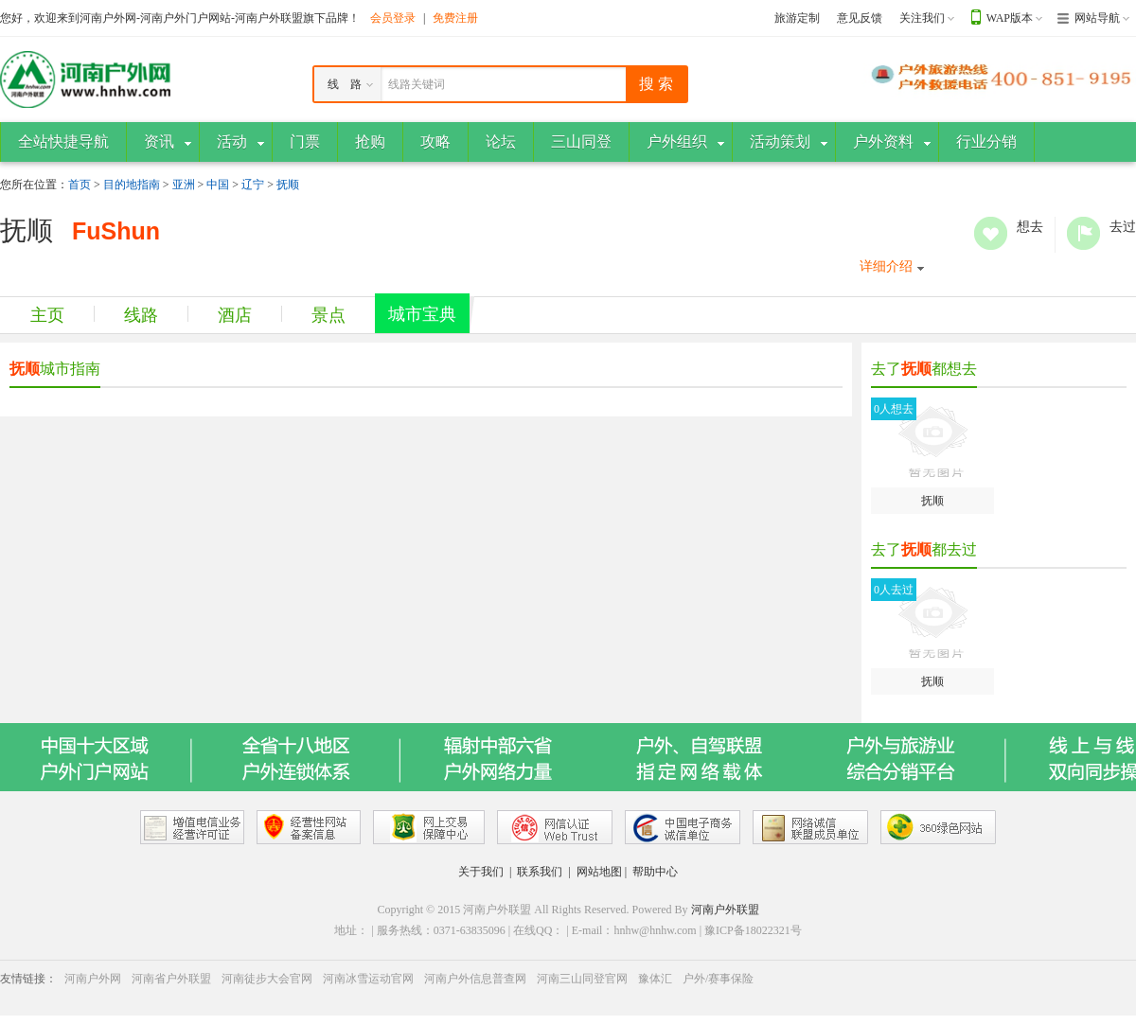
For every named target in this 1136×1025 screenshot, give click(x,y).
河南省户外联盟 (171, 978)
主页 (47, 315)
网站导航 (1097, 18)
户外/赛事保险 (718, 978)
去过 (1083, 233)
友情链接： (28, 978)
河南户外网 (92, 978)
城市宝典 (422, 314)
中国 (217, 184)
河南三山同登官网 (582, 978)
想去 (990, 233)
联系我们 (539, 871)
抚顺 (287, 184)
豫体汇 (655, 978)
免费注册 (455, 18)
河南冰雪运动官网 (368, 978)
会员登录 (393, 18)
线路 (141, 315)
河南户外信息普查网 (475, 978)
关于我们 (481, 871)
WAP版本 (1009, 18)
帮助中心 (655, 871)
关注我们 (922, 18)
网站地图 (599, 871)
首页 (79, 184)
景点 (328, 315)
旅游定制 (797, 18)
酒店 (235, 315)
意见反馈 (859, 18)
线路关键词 (416, 84)
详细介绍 (886, 266)
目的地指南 (131, 184)
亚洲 (183, 184)
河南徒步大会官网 (267, 978)
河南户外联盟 (725, 909)
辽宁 (252, 184)
